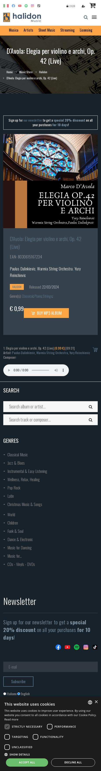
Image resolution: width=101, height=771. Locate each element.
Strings (47, 296)
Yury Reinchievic (79, 352)
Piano (38, 296)
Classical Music (17, 454)
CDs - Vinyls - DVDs (21, 564)
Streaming (67, 30)
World (11, 514)
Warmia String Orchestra (55, 269)
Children (12, 523)
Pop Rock (13, 488)
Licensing (86, 30)
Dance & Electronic (20, 539)
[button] (50, 754)
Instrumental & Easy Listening (27, 471)
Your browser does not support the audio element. (36, 370)
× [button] (96, 702)
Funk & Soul (15, 531)
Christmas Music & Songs (24, 504)
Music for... (14, 556)
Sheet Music (46, 30)
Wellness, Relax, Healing (23, 479)
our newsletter (32, 120)
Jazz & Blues (16, 463)
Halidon (43, 72)
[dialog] (50, 734)
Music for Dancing (19, 547)
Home (10, 72)
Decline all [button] (73, 762)
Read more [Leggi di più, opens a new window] (11, 719)
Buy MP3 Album (46, 313)
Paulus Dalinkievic (22, 269)
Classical (27, 296)
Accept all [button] (27, 762)
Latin (10, 496)
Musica (13, 30)
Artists (28, 30)
